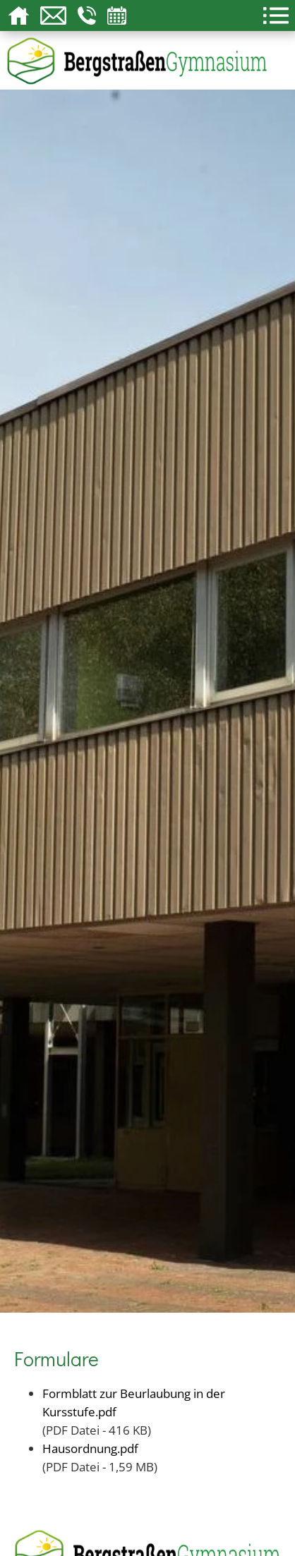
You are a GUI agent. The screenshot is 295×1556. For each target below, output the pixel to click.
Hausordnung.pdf (90, 1448)
